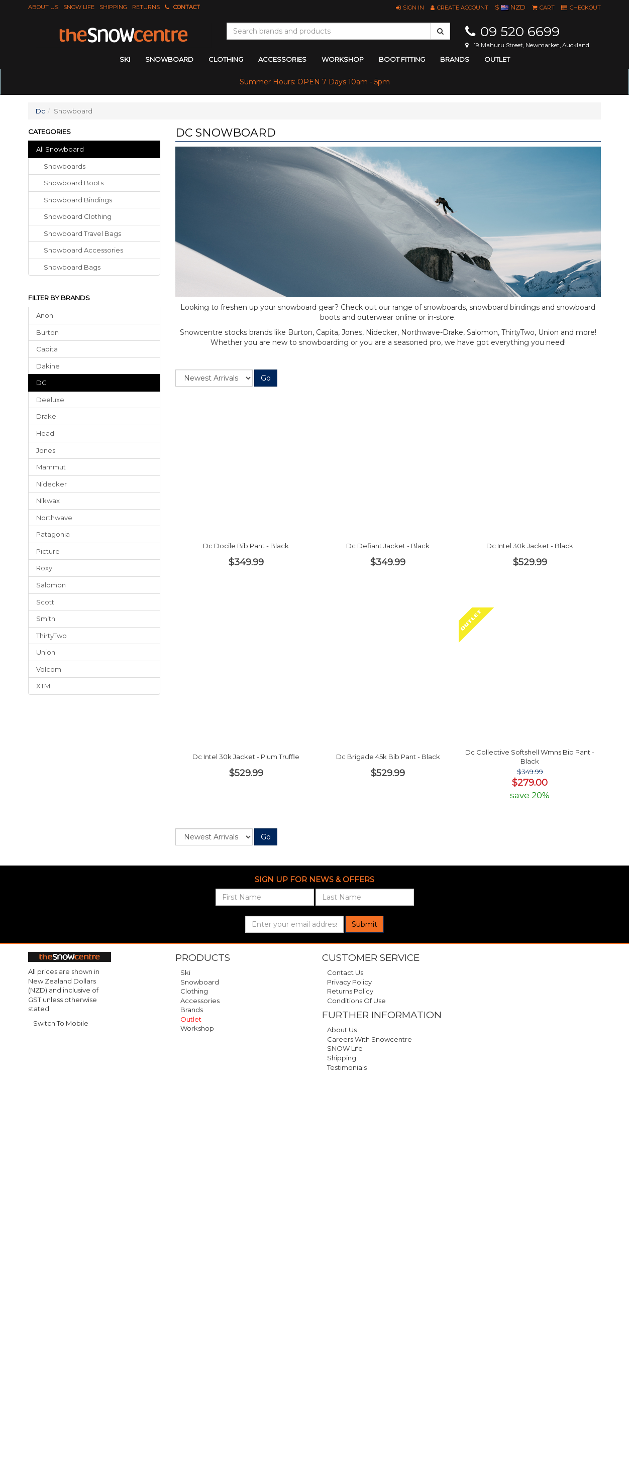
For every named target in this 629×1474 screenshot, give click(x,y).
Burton (47, 332)
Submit (364, 924)
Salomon (51, 585)
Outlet (497, 59)
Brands (454, 59)
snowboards (64, 166)
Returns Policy (350, 991)
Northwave (54, 518)
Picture (48, 551)
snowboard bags (72, 267)
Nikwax (48, 501)
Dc (40, 111)
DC (41, 383)
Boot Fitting (402, 59)
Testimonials (347, 1067)
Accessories (200, 1001)
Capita (47, 349)
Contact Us (345, 972)
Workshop (343, 59)
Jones (45, 450)
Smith (45, 619)
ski (125, 59)
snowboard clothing (78, 216)
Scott (45, 602)
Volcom (48, 669)
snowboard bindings (78, 200)
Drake (46, 416)
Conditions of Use (356, 1001)
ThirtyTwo (51, 636)
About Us (43, 7)
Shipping (113, 7)
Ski (185, 972)
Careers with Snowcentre (369, 1039)
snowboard (169, 59)
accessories (282, 59)
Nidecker (51, 484)
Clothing (194, 991)
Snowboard (199, 982)
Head (45, 433)
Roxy (44, 568)
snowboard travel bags (82, 233)
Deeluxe (50, 400)
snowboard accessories (83, 250)
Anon (44, 315)
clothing (225, 59)
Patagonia (53, 534)
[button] (410, 8)
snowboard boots (73, 183)
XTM (43, 686)
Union (45, 652)
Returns (146, 7)
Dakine (48, 366)
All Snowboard (60, 149)
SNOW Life (78, 7)
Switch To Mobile (60, 1023)
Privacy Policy (349, 982)
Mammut (51, 467)
